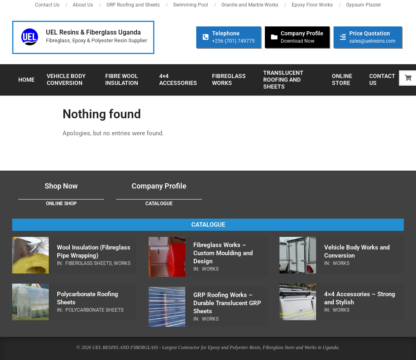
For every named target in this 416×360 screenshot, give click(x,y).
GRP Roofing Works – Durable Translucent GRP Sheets (227, 303)
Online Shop (61, 203)
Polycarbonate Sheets (94, 310)
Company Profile (159, 186)
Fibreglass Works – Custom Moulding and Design (223, 253)
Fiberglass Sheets (88, 263)
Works (122, 263)
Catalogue (159, 203)
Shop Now (61, 186)
